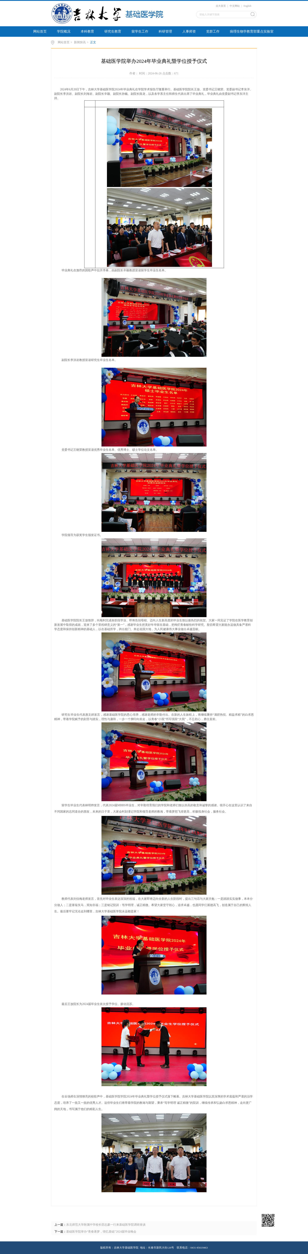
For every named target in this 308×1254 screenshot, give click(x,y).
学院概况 (63, 31)
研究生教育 (112, 31)
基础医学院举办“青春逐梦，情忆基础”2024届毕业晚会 (101, 1231)
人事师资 (189, 31)
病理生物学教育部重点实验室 (252, 31)
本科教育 (87, 31)
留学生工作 (140, 31)
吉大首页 (221, 5)
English (247, 5)
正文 (93, 42)
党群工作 (213, 31)
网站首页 (40, 31)
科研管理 (165, 31)
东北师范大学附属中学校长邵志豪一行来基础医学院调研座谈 (106, 1224)
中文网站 (235, 5)
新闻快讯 (80, 42)
